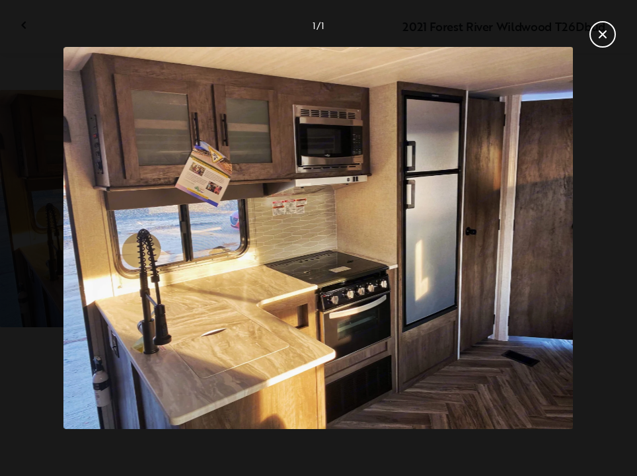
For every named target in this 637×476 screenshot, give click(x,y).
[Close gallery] (602, 34)
